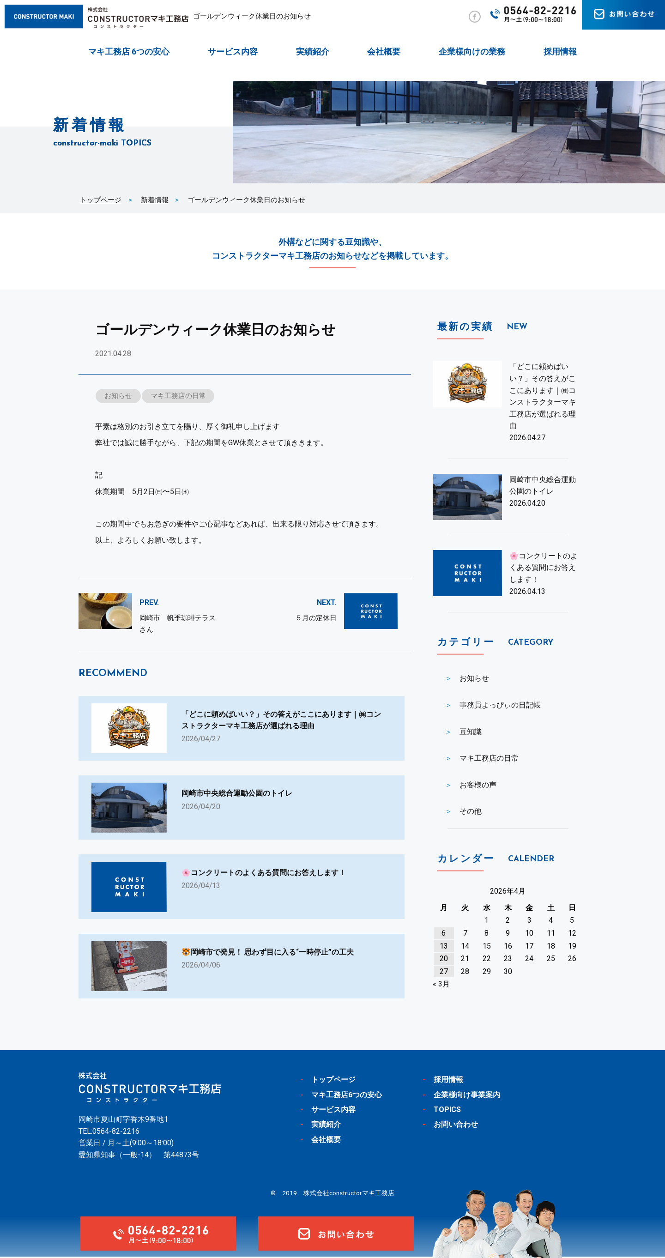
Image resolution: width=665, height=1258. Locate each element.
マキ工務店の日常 (178, 396)
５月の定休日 (316, 618)
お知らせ (118, 396)
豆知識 (470, 731)
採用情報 (560, 51)
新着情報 (155, 200)
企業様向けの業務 (472, 51)
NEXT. (327, 603)
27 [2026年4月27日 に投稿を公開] (444, 971)
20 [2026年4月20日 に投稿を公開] (444, 958)
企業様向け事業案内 (469, 1096)
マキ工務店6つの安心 (349, 1096)
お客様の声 (477, 784)
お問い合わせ (457, 1125)
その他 (470, 811)
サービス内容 (233, 51)
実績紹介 (312, 51)
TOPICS (448, 1110)
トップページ (100, 200)
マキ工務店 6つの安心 (128, 51)
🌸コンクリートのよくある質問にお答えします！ (543, 567)
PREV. (149, 603)
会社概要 (383, 51)
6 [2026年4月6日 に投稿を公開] (443, 933)
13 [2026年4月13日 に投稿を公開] (444, 946)
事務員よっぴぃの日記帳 (500, 705)
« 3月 (441, 984)
